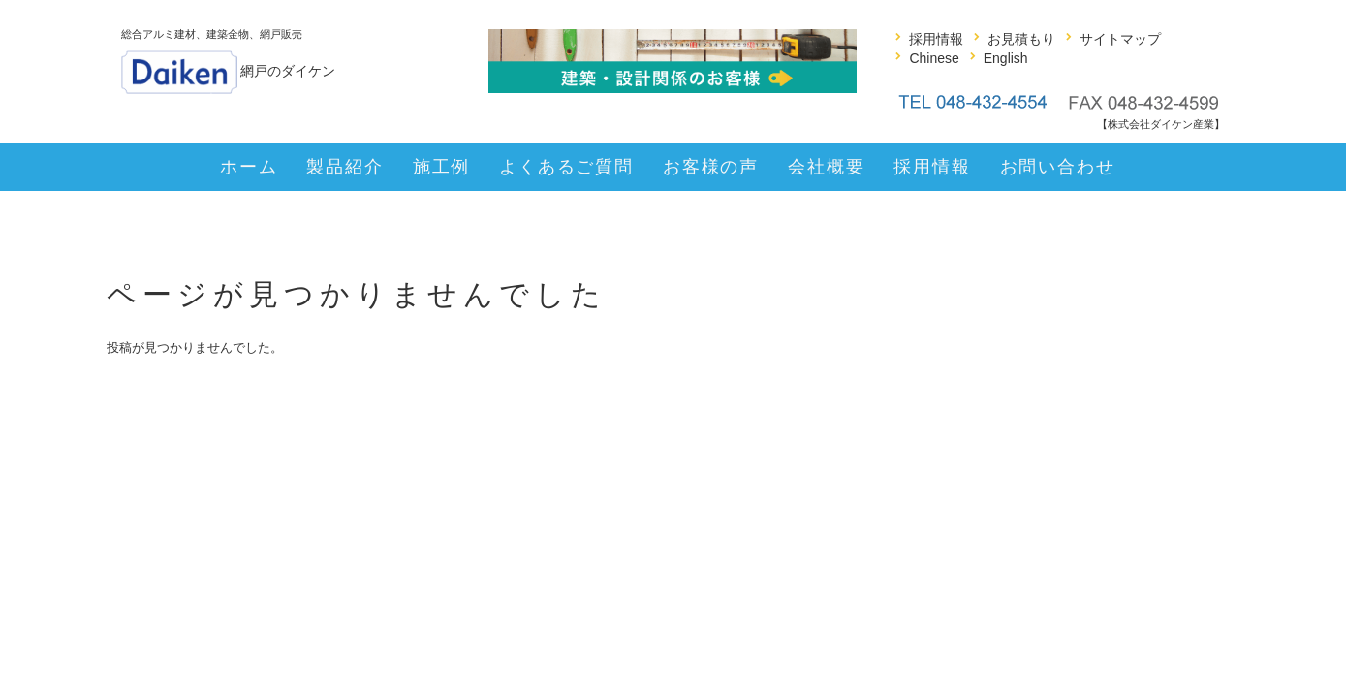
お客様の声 (711, 166)
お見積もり (1021, 39)
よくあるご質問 (566, 166)
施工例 (441, 166)
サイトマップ (1120, 39)
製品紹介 (344, 166)
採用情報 (936, 39)
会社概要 (826, 166)
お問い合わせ (1057, 166)
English (1006, 58)
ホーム (248, 166)
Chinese (933, 58)
